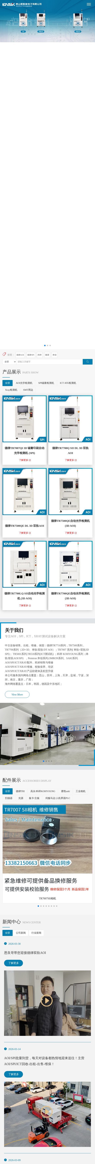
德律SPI (30, 355)
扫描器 (8, 798)
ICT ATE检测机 (68, 383)
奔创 (55, 355)
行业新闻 (36, 933)
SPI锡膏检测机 (46, 383)
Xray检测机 (11, 390)
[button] (45, 345)
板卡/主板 (34, 798)
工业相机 (81, 791)
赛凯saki (65, 791)
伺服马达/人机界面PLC (57, 798)
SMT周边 (28, 390)
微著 (47, 355)
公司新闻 (21, 933)
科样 (40, 355)
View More (17, 694)
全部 (7, 383)
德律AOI (20, 355)
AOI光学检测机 (24, 383)
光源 (20, 798)
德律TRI (20, 791)
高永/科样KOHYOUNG (42, 791)
